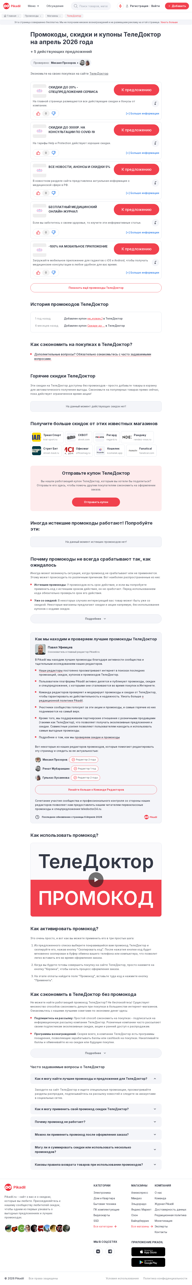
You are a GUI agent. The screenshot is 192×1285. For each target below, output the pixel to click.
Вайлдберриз (140, 1220)
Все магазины (142, 1226)
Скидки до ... (96, 325)
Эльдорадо (138, 1203)
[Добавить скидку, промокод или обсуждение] (177, 6)
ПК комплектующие (106, 1209)
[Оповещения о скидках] (120, 6)
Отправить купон (96, 502)
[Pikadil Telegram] (110, 1251)
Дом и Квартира (104, 1198)
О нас (158, 1192)
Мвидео (136, 1198)
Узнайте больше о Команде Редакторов (96, 789)
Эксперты (161, 1226)
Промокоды (33, 15)
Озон (134, 1215)
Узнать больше (169, 22)
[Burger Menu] (33, 6)
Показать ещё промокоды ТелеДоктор (96, 287)
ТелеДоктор (98, 73)
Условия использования (122, 1278)
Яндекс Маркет (141, 1209)
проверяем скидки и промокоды (97, 737)
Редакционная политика (170, 1215)
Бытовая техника (105, 1203)
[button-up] (38, 113)
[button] (76, 6)
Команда (160, 1198)
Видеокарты (102, 1215)
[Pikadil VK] (98, 1251)
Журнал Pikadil (164, 1203)
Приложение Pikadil (147, 1242)
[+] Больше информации (142, 113)
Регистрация (137, 6)
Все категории (106, 1226)
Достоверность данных (170, 1209)
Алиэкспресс (139, 1192)
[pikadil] (11, 6)
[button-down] (53, 113)
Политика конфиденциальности (165, 1278)
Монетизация (163, 1220)
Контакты (161, 1232)
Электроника (102, 1192)
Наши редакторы (51, 670)
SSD (96, 1220)
